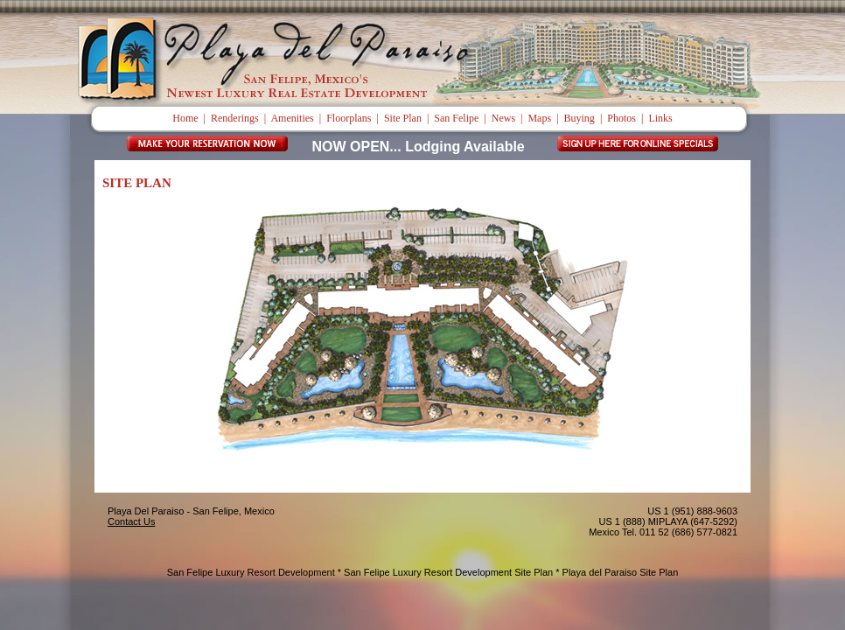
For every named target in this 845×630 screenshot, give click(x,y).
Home (185, 118)
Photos (621, 118)
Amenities (291, 118)
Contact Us (131, 521)
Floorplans (348, 118)
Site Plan (403, 118)
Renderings (235, 118)
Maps (539, 118)
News (503, 118)
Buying (579, 118)
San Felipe (456, 118)
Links (660, 118)
